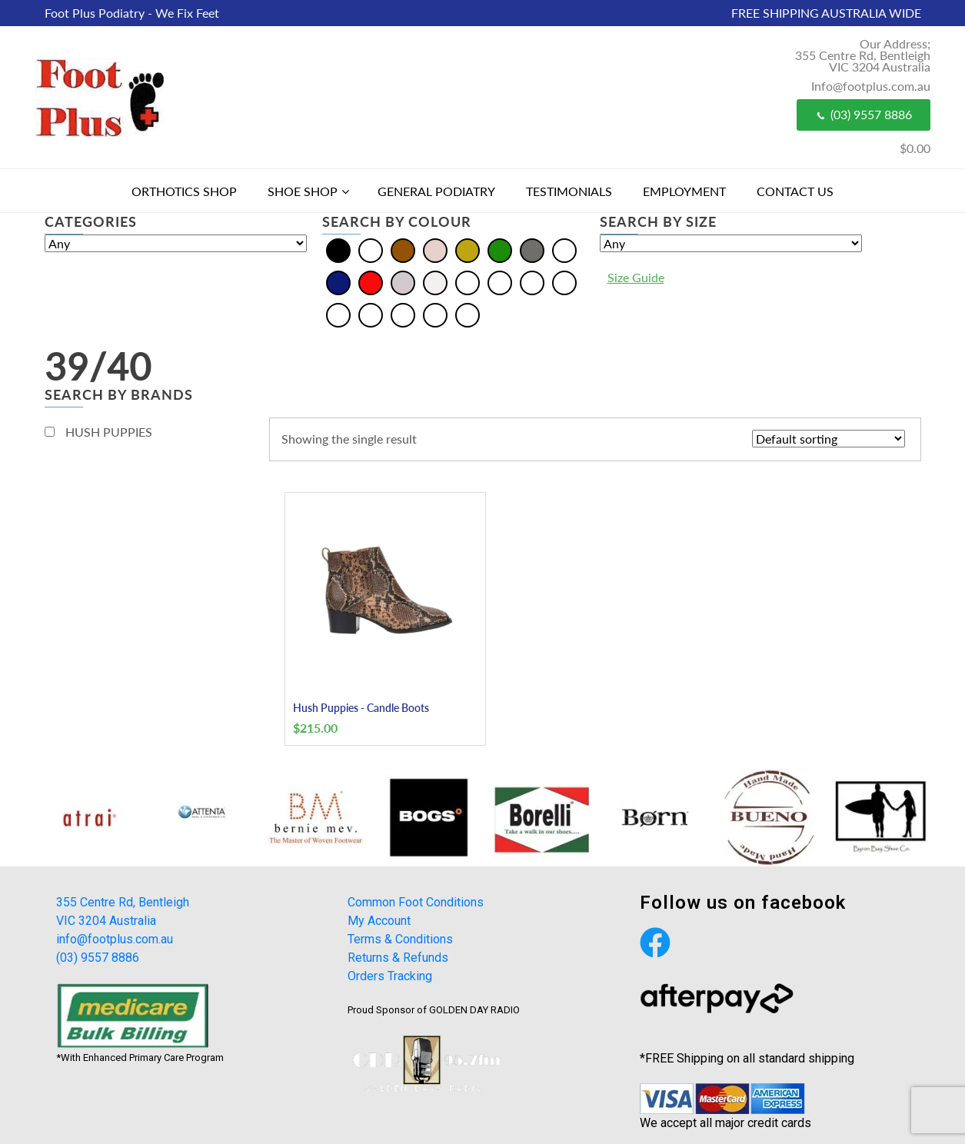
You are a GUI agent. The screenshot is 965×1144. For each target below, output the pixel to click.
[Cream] (435, 249)
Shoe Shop (303, 191)
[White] (435, 281)
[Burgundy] (532, 281)
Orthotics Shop (184, 191)
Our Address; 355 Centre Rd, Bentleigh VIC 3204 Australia (862, 55)
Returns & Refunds (398, 957)
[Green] (500, 249)
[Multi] (564, 249)
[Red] (370, 281)
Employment (684, 191)
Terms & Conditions (400, 939)
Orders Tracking (390, 976)
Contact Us (795, 191)
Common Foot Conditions (416, 902)
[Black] (338, 249)
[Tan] (435, 314)
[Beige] (467, 281)
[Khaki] (564, 281)
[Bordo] (500, 281)
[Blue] (370, 249)
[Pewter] (370, 314)
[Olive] (338, 314)
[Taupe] (467, 314)
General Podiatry (436, 191)
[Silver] (403, 281)
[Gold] (467, 249)
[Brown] (403, 249)
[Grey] (532, 249)
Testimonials (569, 191)
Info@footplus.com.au (870, 85)
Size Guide (635, 277)
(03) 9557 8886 (863, 114)
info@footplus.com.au (114, 939)
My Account (379, 920)
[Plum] (403, 314)
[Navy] (338, 281)
